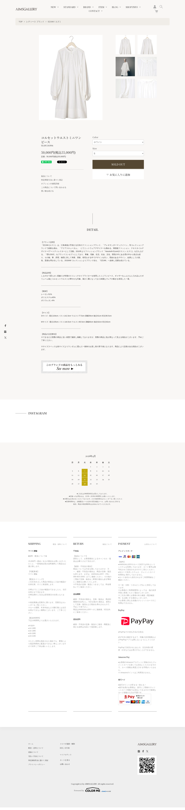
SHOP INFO (132, 7)
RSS (61, 748)
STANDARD (70, 7)
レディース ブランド (35, 22)
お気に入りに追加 (118, 175)
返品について (46, 176)
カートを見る (65, 760)
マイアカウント (66, 754)
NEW (53, 7)
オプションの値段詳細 (50, 184)
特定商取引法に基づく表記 (52, 180)
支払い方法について (35, 756)
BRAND (87, 7)
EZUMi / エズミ (54, 22)
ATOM (67, 748)
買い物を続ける (47, 191)
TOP (21, 22)
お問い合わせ (65, 764)
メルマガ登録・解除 (67, 744)
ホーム (30, 744)
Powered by (92, 789)
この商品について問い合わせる (53, 187)
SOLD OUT (118, 164)
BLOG (115, 7)
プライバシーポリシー (36, 764)
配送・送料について (35, 748)
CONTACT (94, 11)
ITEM (101, 7)
